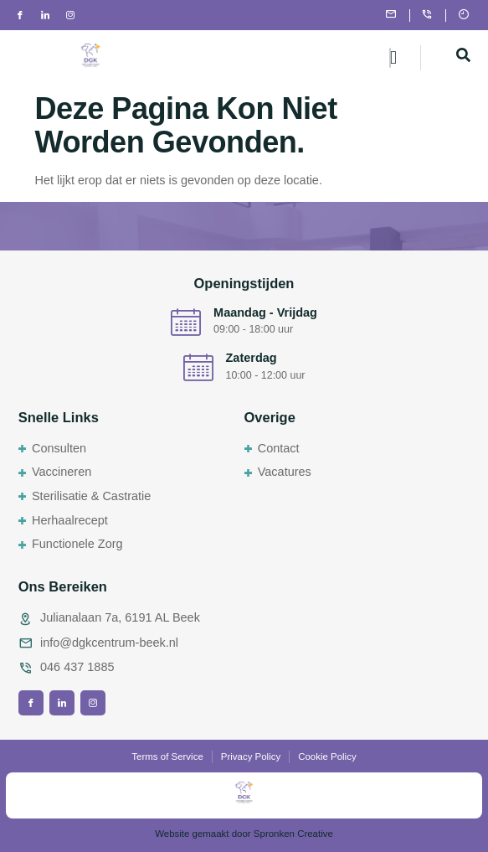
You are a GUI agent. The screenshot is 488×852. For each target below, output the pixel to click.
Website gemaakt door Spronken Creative (244, 834)
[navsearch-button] (463, 58)
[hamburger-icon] (390, 58)
